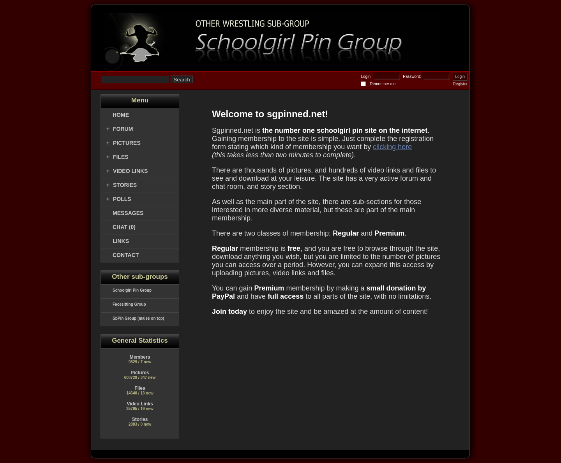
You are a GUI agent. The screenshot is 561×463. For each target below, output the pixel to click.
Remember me (382, 84)
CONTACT (126, 255)
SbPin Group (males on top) (138, 318)
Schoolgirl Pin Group (132, 290)
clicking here (392, 147)
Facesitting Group (129, 304)
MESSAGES (128, 213)
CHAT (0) (124, 227)
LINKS (121, 241)
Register (460, 84)
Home (121, 115)
